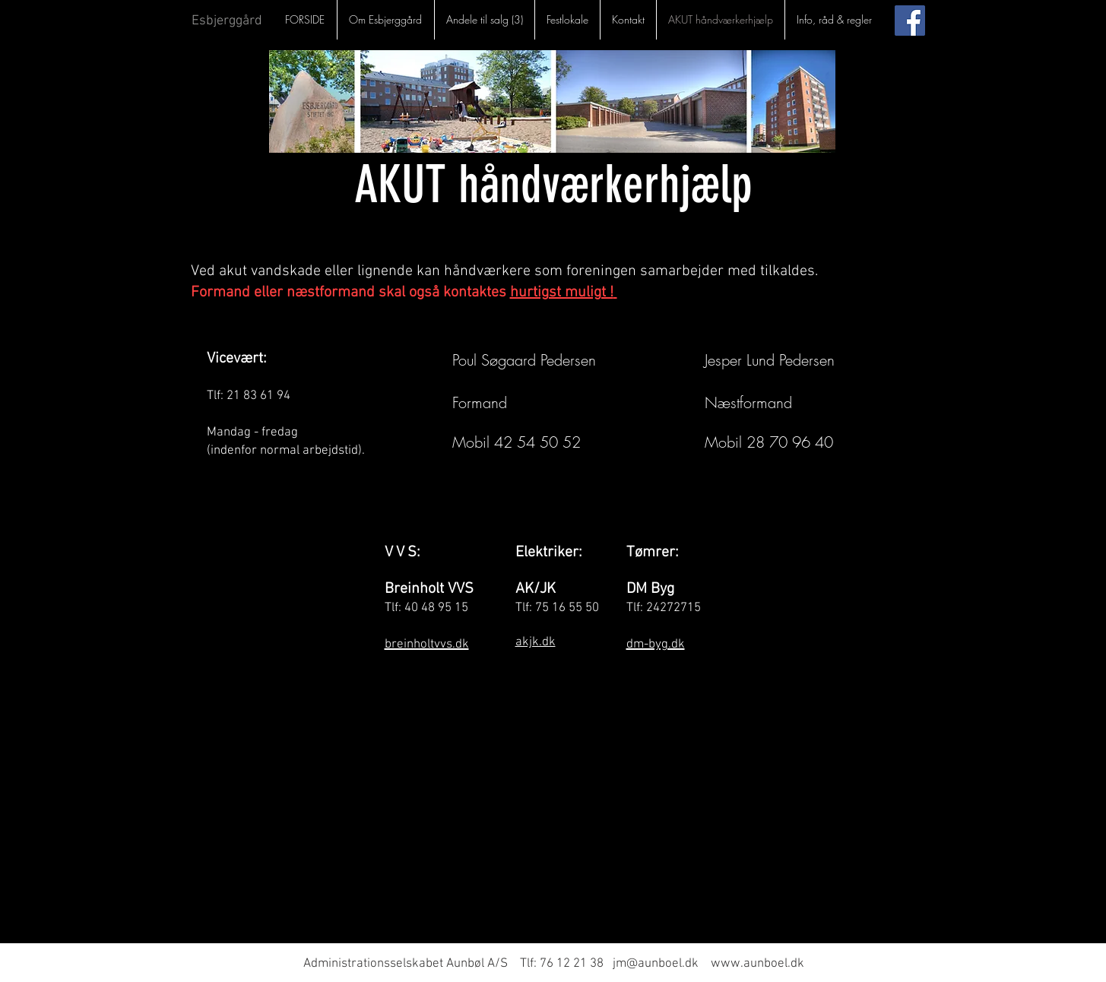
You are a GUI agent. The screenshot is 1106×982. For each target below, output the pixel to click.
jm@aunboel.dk (656, 963)
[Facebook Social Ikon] (910, 20)
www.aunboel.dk (757, 963)
